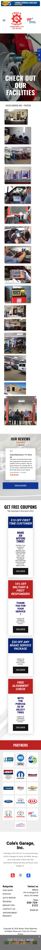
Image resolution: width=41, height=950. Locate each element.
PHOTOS (27, 105)
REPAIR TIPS (9, 905)
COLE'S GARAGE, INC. (13, 105)
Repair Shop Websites (28, 929)
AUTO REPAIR (9, 898)
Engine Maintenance (17, 454)
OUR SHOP (8, 890)
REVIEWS (7, 901)
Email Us (34, 910)
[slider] (20, 442)
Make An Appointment (20, 537)
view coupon (20, 571)
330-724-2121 (18, 853)
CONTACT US (9, 909)
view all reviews (20, 485)
